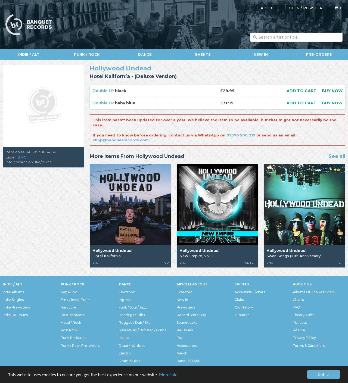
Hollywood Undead (120, 68)
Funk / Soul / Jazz (133, 307)
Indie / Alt (28, 54)
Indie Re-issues (15, 315)
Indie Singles (13, 300)
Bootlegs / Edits (132, 315)
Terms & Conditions (309, 346)
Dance (145, 54)
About (268, 8)
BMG (21, 157)
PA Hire (299, 330)
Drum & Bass (129, 361)
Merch (182, 353)
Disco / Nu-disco (132, 346)
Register (312, 8)
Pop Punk (69, 292)
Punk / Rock (87, 54)
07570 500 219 (240, 135)
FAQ (296, 307)
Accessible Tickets (250, 292)
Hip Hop (125, 300)
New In (261, 54)
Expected (184, 292)
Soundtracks (187, 322)
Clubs (239, 300)
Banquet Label (189, 361)
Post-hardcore (73, 315)
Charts (298, 300)
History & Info (304, 315)
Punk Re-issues (73, 338)
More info (168, 375)
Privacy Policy (304, 338)
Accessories (187, 346)
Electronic (127, 292)
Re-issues (185, 330)
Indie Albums (13, 292)
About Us (302, 284)
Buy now (332, 90)
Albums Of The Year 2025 (314, 292)
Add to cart (301, 90)
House (124, 338)
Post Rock (69, 330)
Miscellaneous (192, 284)
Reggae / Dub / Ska (134, 322)
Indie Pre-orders (16, 307)
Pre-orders (319, 54)
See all (336, 156)
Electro (125, 353)
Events (203, 54)
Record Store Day (191, 315)
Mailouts (300, 322)
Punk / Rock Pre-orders (80, 346)
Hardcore (68, 307)
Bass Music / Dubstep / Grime (143, 330)
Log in (293, 8)
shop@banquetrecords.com (121, 140)
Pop (180, 338)
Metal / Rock (71, 322)
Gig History (244, 307)
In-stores (242, 315)
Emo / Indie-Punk (75, 300)
